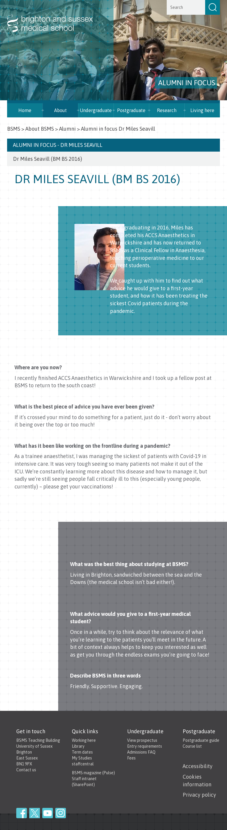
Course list (192, 746)
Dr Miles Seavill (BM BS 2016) (47, 159)
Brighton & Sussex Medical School (56, 17)
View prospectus (142, 740)
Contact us (26, 769)
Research (166, 110)
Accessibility (198, 766)
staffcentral (83, 764)
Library (78, 746)
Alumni (67, 129)
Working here (84, 740)
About (60, 110)
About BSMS (39, 129)
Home (24, 110)
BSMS (13, 129)
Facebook (21, 813)
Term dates (82, 752)
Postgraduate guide (201, 740)
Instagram (60, 813)
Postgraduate (131, 110)
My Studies (82, 758)
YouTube (47, 813)
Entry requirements (144, 746)
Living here (202, 110)
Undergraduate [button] (96, 110)
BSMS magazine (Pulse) (93, 772)
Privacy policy (199, 795)
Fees (131, 758)
